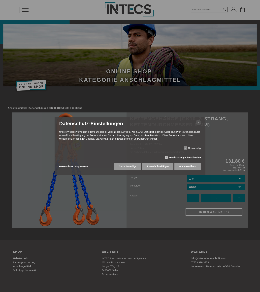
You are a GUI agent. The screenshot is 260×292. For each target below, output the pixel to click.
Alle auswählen (187, 166)
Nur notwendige (127, 166)
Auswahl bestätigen (157, 166)
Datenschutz (66, 166)
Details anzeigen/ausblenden (185, 158)
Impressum (81, 166)
